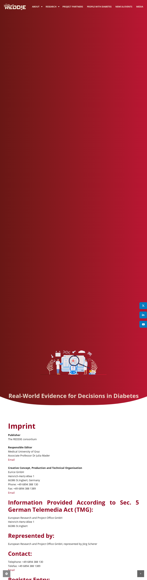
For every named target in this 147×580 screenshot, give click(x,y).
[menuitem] (35, 6)
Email (11, 459)
